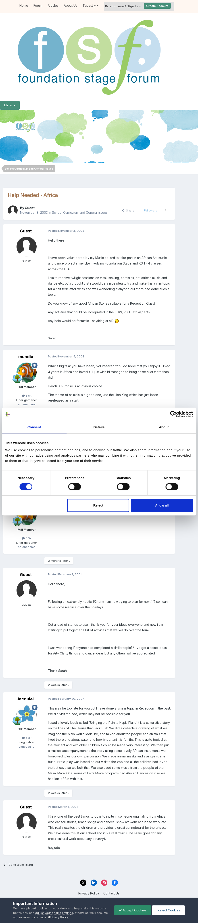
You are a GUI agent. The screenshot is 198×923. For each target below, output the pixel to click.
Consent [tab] (34, 427)
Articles (53, 5)
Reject (98, 505)
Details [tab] (99, 427)
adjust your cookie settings (54, 913)
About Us (70, 5)
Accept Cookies (132, 910)
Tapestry (90, 5)
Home (23, 5)
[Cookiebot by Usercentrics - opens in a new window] (173, 414)
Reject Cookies (168, 910)
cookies (42, 908)
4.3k (26, 738)
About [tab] (164, 427)
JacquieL (26, 699)
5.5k (26, 395)
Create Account (157, 6)
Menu (9, 105)
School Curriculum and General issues (80, 212)
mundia (25, 356)
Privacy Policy (88, 893)
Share (128, 210)
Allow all (162, 505)
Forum (37, 5)
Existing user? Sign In (123, 6)
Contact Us (111, 893)
